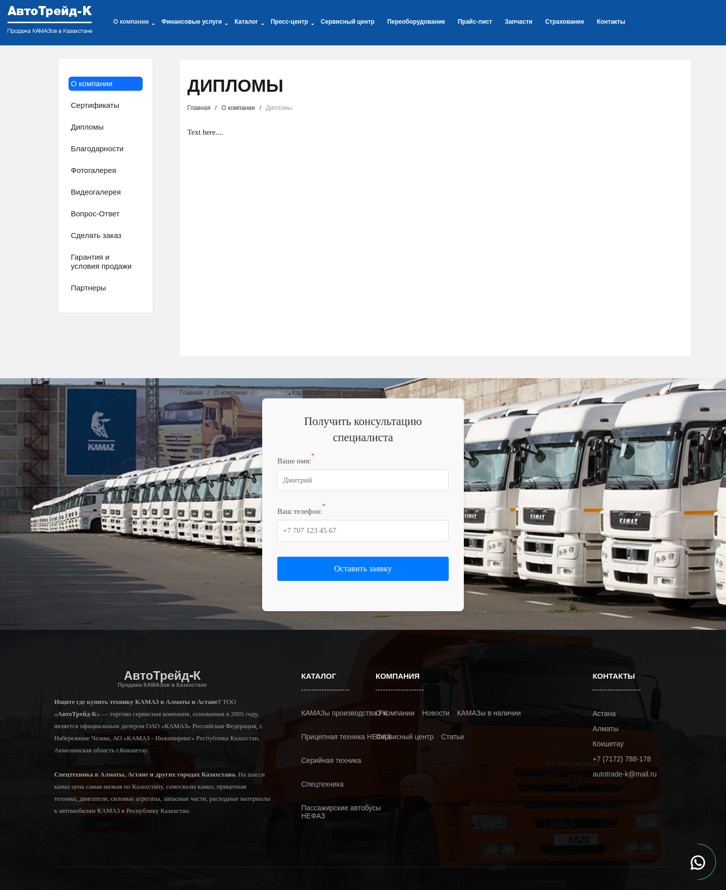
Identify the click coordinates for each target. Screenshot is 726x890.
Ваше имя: (295, 460)
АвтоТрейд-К (162, 678)
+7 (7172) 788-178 (621, 759)
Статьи (452, 737)
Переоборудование (416, 21)
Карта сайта (309, 392)
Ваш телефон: (301, 510)
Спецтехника (322, 784)
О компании (92, 83)
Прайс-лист (475, 21)
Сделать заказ (96, 235)
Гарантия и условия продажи (101, 261)
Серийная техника (331, 760)
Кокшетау (608, 744)
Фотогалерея (93, 170)
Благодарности (97, 148)
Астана (604, 713)
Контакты (611, 21)
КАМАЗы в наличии (489, 713)
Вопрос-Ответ (95, 213)
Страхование (564, 21)
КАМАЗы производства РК (344, 713)
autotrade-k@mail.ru (624, 774)
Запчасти (518, 21)
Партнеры (88, 287)
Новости (435, 713)
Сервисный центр (348, 21)
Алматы (605, 729)
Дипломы (87, 127)
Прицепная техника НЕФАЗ (346, 737)
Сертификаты (95, 105)
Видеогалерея (96, 192)
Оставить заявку (363, 568)
